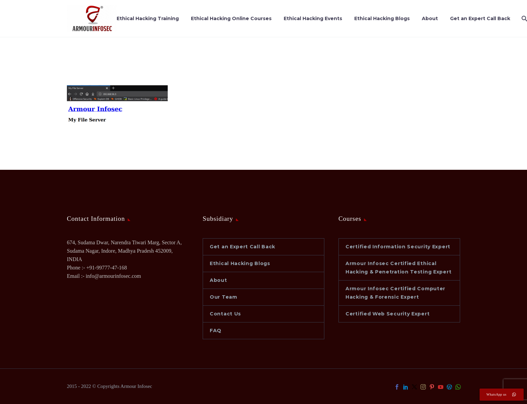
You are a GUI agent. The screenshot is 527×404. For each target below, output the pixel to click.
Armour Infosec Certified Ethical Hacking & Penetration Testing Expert (398, 267)
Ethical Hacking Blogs (382, 18)
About (430, 18)
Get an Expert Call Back (480, 18)
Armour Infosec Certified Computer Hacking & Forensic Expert (395, 293)
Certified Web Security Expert (388, 314)
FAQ (215, 330)
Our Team (223, 297)
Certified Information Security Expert (398, 247)
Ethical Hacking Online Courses (231, 18)
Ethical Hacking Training (148, 18)
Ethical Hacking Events (313, 18)
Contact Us (225, 314)
